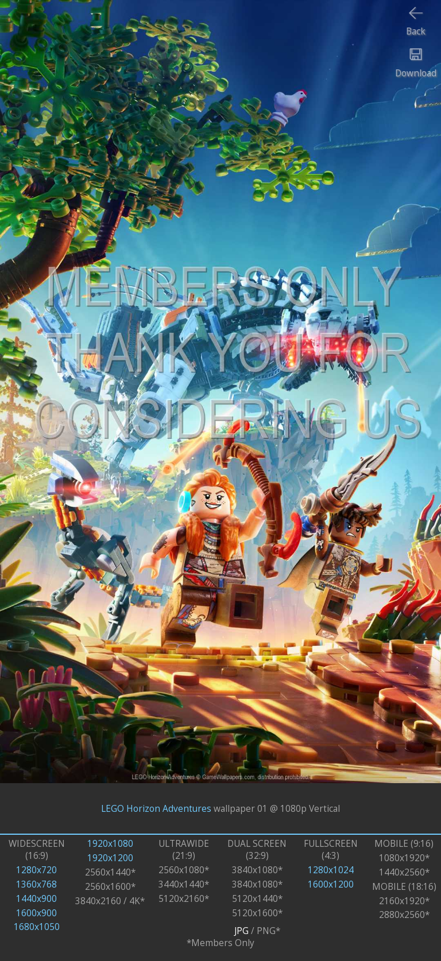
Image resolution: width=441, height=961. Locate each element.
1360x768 (36, 884)
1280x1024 (331, 870)
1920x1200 (110, 858)
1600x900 (36, 913)
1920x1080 (110, 844)
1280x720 (36, 870)
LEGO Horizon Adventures (156, 809)
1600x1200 (331, 884)
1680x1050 (37, 927)
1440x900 (36, 899)
